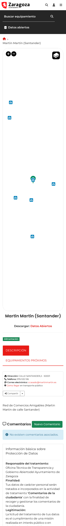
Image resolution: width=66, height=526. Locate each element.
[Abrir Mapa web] (60, 5)
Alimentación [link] (11, 339)
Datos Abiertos (41, 326)
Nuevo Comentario (47, 424)
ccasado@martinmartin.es (42, 382)
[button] (46, 5)
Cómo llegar (13, 385)
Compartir (11, 393)
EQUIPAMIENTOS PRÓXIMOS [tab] (26, 360)
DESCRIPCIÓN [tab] (16, 350)
